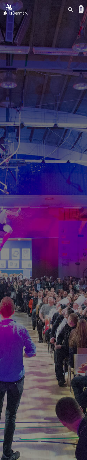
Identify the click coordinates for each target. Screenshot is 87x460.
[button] (81, 9)
